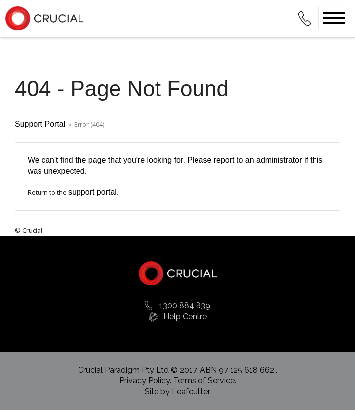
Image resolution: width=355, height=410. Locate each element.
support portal (92, 192)
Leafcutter (191, 391)
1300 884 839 (184, 305)
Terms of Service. (204, 380)
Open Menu (334, 18)
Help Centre (185, 316)
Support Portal (40, 124)
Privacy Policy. (146, 380)
